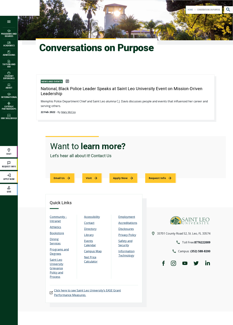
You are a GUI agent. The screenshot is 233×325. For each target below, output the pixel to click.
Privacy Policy (127, 235)
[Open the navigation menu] (9, 21)
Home (190, 10)
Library (89, 235)
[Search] (228, 9)
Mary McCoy (68, 112)
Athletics (55, 227)
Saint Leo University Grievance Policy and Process (56, 268)
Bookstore (57, 233)
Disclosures (126, 229)
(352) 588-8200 (200, 251)
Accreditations (127, 223)
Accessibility (92, 217)
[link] (62, 178)
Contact (89, 223)
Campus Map (93, 251)
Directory (90, 229)
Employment (126, 217)
